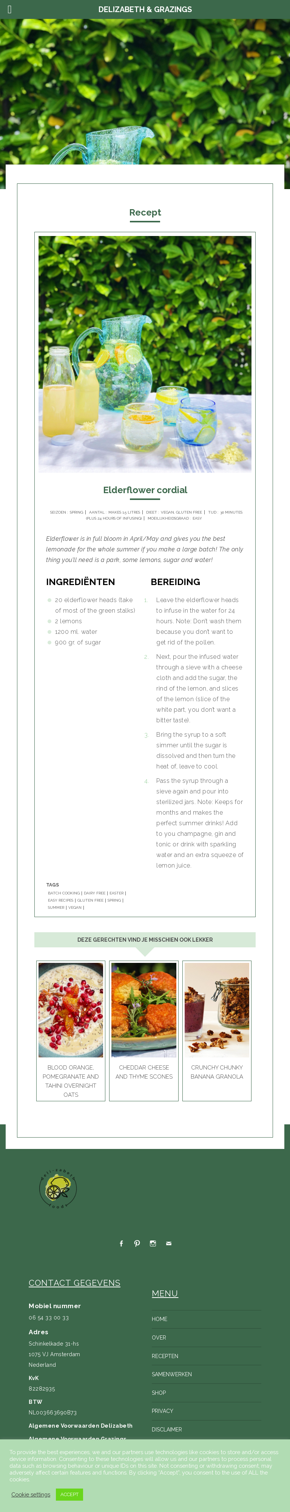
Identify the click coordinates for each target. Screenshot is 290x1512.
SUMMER (56, 908)
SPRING (114, 900)
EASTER (116, 893)
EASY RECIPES (60, 900)
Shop (159, 1393)
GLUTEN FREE (90, 900)
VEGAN (75, 908)
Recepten (165, 1356)
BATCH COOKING (64, 893)
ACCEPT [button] (69, 1494)
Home (159, 1319)
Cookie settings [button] (30, 1494)
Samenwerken (172, 1374)
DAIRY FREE (94, 893)
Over (159, 1338)
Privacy (162, 1411)
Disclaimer (167, 1430)
